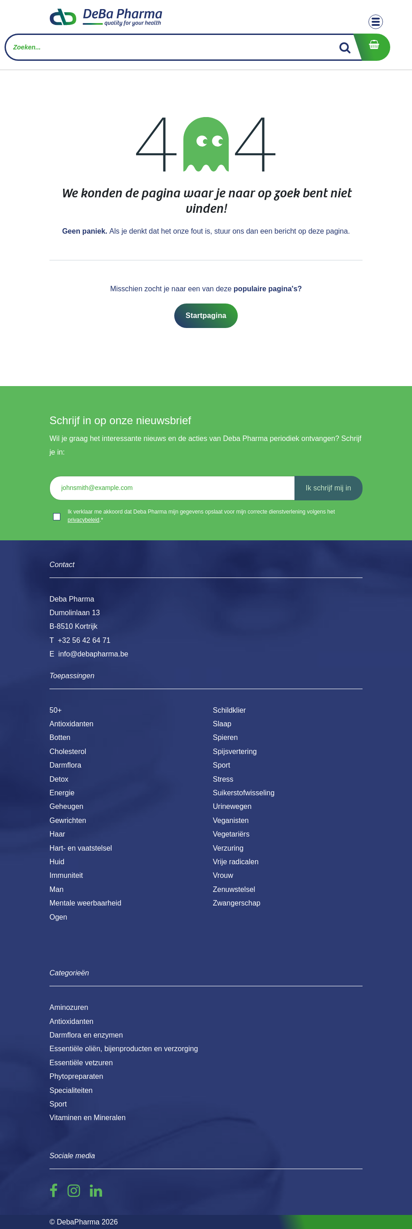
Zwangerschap (236, 903)
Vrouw (223, 875)
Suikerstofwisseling (244, 793)
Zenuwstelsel (234, 889)
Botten (59, 737)
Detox (59, 779)
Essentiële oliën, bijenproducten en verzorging (123, 1049)
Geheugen (66, 806)
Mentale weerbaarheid (85, 903)
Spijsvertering (235, 751)
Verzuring (228, 848)
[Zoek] (345, 47)
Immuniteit (66, 875)
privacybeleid (83, 520)
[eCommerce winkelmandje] (371, 47)
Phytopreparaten (76, 1076)
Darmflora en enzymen (86, 1035)
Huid (56, 862)
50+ (55, 710)
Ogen (58, 917)
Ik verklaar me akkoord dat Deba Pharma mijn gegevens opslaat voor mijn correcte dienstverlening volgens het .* (201, 516)
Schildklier (229, 710)
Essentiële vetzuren (81, 1063)
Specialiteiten (71, 1090)
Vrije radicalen (236, 862)
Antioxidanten (71, 724)
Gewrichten (67, 820)
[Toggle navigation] (375, 22)
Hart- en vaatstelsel (80, 848)
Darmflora (65, 765)
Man (56, 889)
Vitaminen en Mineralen (87, 1117)
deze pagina (328, 231)
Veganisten (231, 820)
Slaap (222, 724)
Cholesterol (67, 751)
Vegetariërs (231, 834)
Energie (61, 793)
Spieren (225, 737)
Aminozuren (68, 1007)
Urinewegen (232, 806)
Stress (223, 779)
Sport (221, 765)
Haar (57, 834)
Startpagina (206, 315)
